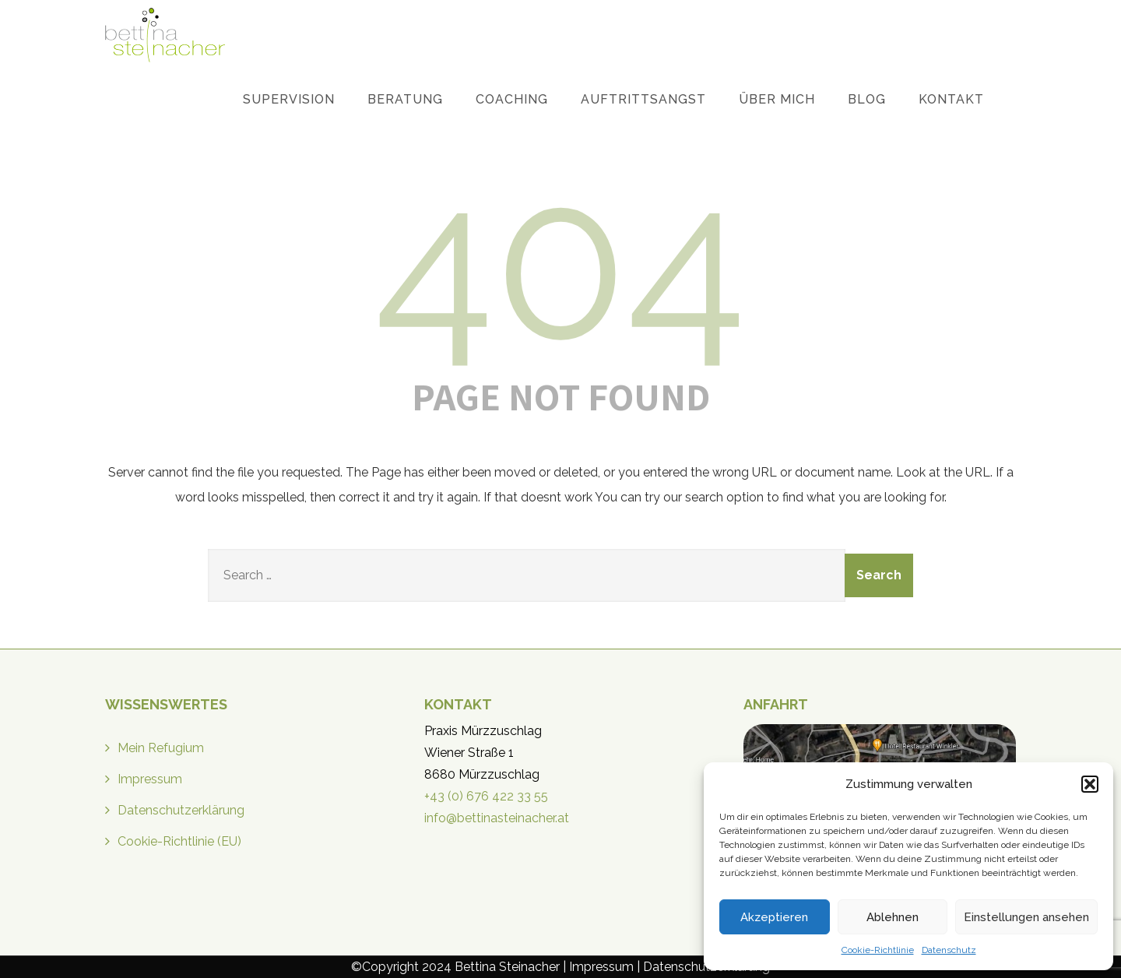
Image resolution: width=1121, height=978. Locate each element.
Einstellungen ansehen (1026, 917)
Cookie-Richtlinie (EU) (179, 841)
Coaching (512, 99)
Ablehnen (892, 917)
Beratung (405, 99)
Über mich (777, 99)
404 (561, 261)
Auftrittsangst (643, 99)
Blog (867, 99)
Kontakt (951, 99)
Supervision (289, 99)
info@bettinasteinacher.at (496, 818)
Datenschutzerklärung (181, 810)
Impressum (150, 779)
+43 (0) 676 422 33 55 (486, 796)
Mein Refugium (161, 748)
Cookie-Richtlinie (878, 950)
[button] (1090, 784)
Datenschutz (949, 950)
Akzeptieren (774, 917)
